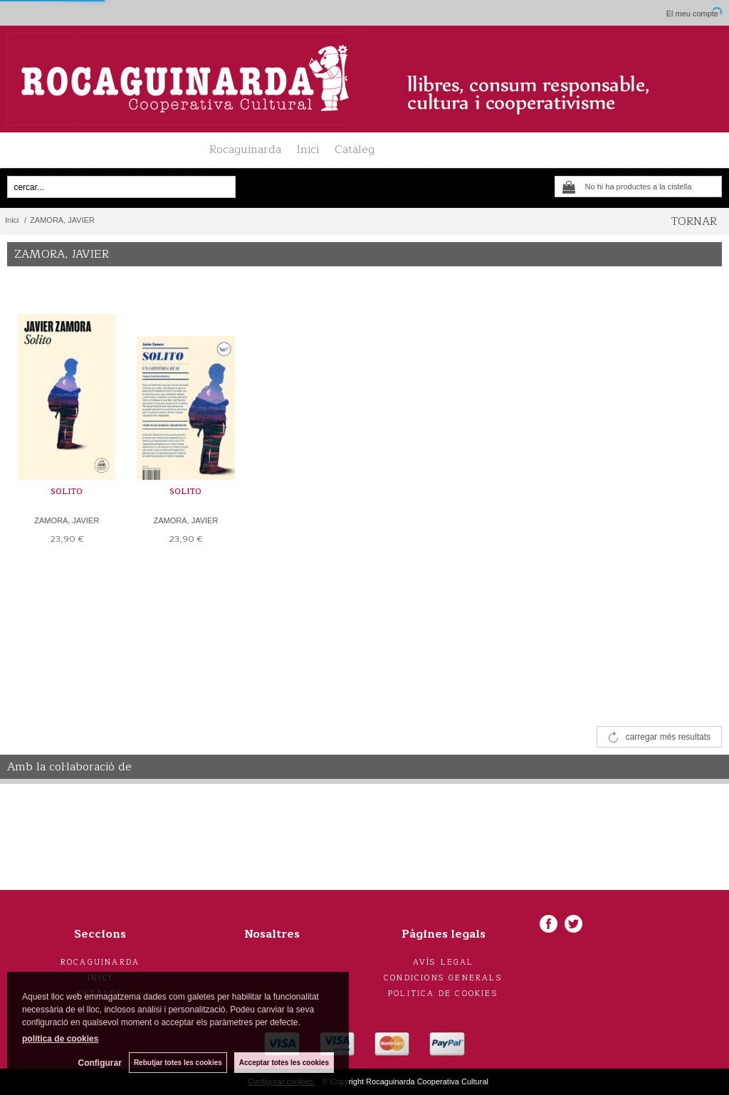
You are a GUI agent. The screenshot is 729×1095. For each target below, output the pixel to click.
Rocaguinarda (245, 149)
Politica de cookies (443, 993)
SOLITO (67, 491)
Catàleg (354, 149)
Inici (308, 149)
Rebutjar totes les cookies (178, 1063)
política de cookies (60, 1039)
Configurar (100, 1063)
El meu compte (692, 13)
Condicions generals (443, 978)
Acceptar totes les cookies (284, 1063)
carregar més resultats (668, 737)
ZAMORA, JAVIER (66, 520)
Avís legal (443, 962)
